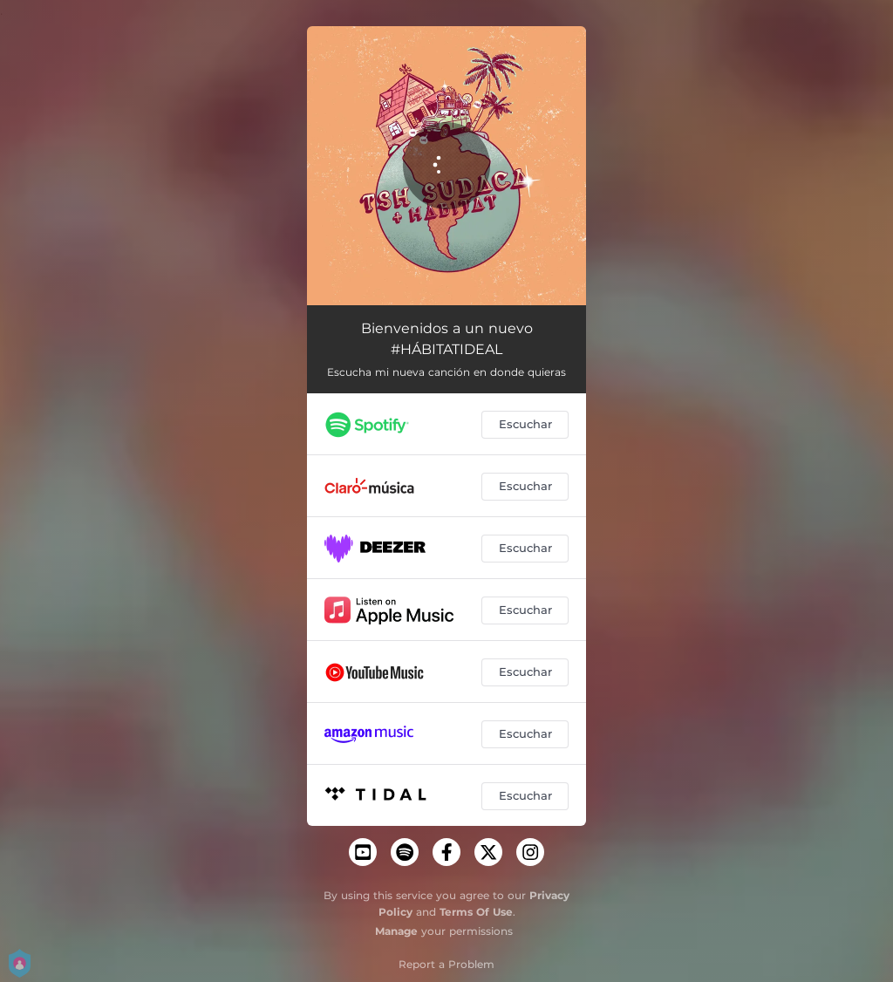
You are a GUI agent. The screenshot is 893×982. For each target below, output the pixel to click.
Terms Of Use (476, 911)
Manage (396, 931)
